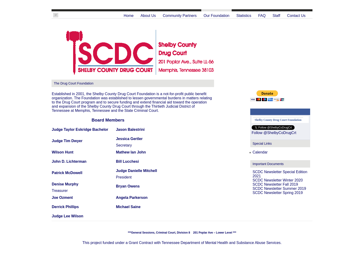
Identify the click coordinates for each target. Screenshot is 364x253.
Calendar (260, 152)
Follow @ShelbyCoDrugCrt (274, 133)
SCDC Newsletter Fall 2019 (275, 184)
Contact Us (296, 16)
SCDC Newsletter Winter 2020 (278, 180)
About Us (148, 16)
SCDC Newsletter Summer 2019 (279, 189)
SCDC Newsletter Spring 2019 (278, 193)
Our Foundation (216, 16)
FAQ (262, 16)
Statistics (243, 16)
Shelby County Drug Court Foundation (278, 120)
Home (129, 16)
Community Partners (180, 16)
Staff (276, 16)
